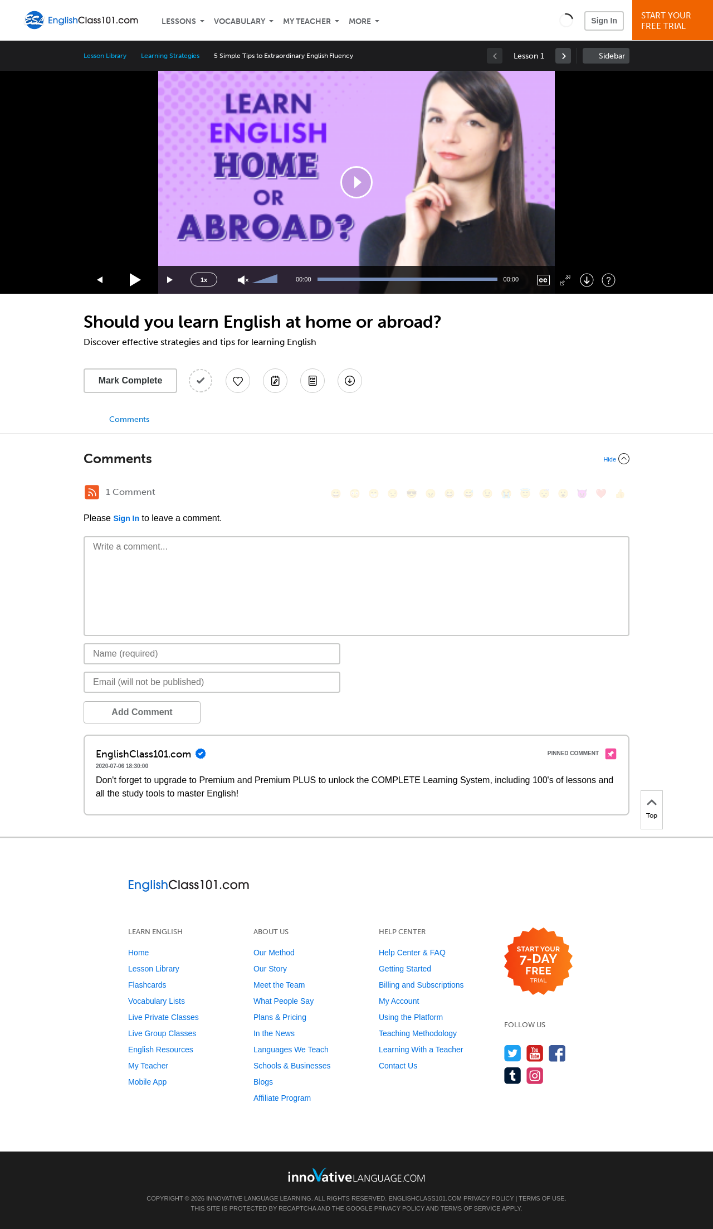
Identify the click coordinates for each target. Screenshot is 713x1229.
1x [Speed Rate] (204, 279)
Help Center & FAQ (412, 952)
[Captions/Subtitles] (543, 280)
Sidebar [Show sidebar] (612, 56)
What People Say (283, 1001)
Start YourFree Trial (674, 21)
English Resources (160, 1049)
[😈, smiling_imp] (582, 493)
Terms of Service (471, 1208)
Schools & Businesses (292, 1065)
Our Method (274, 952)
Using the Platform (411, 1017)
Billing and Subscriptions (421, 984)
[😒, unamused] (392, 493)
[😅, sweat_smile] (468, 493)
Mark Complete (131, 380)
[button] (566, 20)
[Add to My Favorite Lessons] (238, 380)
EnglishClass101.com (424, 1198)
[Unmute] (243, 280)
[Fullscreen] (565, 280)
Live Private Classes (163, 1017)
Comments (129, 419)
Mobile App (147, 1081)
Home (138, 952)
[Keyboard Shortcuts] (609, 280)
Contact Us (398, 1065)
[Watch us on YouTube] (535, 1053)
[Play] (136, 280)
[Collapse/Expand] (356, 459)
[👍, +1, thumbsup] (620, 493)
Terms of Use (542, 1198)
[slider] (266, 280)
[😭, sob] (506, 493)
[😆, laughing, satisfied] (449, 493)
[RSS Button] (92, 492)
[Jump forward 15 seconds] (170, 280)
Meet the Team (279, 984)
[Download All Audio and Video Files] (350, 380)
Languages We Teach (291, 1049)
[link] (563, 56)
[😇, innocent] (525, 493)
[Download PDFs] (312, 380)
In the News (274, 1033)
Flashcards (147, 984)
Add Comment (141, 712)
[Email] (212, 682)
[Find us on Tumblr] (512, 1075)
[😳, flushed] (354, 493)
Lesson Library (105, 56)
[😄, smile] (335, 493)
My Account (399, 1001)
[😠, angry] (430, 493)
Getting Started (405, 968)
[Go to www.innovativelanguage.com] (356, 1174)
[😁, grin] (373, 493)
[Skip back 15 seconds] (100, 280)
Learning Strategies (170, 56)
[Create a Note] (275, 380)
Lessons (179, 21)
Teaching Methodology (418, 1033)
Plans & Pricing (279, 1017)
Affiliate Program (282, 1098)
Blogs (263, 1081)
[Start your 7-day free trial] (538, 961)
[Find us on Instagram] (535, 1075)
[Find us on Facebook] (557, 1053)
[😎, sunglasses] (411, 493)
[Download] (587, 280)
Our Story (270, 968)
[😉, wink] (487, 493)
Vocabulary (239, 21)
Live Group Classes (162, 1033)
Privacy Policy (488, 1198)
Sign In (604, 20)
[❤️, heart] (601, 493)
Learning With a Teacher (421, 1049)
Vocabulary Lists (156, 1001)
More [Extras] (360, 21)
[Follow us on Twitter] (512, 1053)
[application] (356, 182)
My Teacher (307, 21)
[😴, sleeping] (544, 493)
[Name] (212, 653)
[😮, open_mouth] (563, 493)
